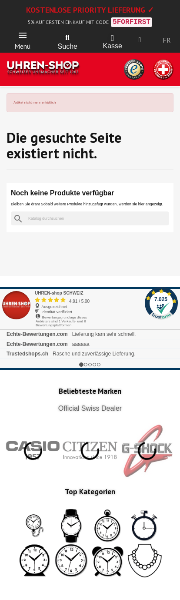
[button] (67, 38)
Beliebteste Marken (90, 391)
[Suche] (90, 218)
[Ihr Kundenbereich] (140, 40)
